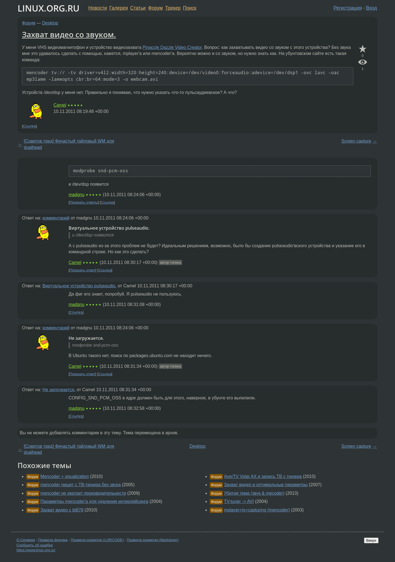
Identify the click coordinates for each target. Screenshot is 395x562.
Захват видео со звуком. (69, 34)
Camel (59, 105)
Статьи (138, 8)
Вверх (371, 540)
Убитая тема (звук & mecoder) (254, 493)
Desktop (50, 23)
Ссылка (29, 126)
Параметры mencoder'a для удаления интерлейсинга (94, 501)
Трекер (173, 8)
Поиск (189, 8)
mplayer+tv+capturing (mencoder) (257, 510)
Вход (371, 8)
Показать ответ (82, 270)
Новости (97, 8)
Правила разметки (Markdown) (152, 540)
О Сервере (25, 540)
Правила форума (53, 540)
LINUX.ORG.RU (49, 8)
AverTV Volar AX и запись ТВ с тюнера (263, 476)
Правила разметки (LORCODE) (97, 540)
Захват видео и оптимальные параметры (265, 484)
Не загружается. (59, 389)
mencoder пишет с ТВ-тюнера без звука (80, 484)
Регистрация (348, 8)
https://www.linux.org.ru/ (35, 550)
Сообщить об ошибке (34, 545)
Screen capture (356, 141)
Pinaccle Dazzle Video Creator (172, 47)
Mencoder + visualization (64, 476)
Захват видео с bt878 (61, 510)
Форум (155, 8)
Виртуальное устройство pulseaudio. (80, 285)
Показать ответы (84, 202)
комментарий (56, 218)
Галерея (118, 8)
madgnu (76, 194)
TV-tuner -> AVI (239, 501)
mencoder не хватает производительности (83, 493)
